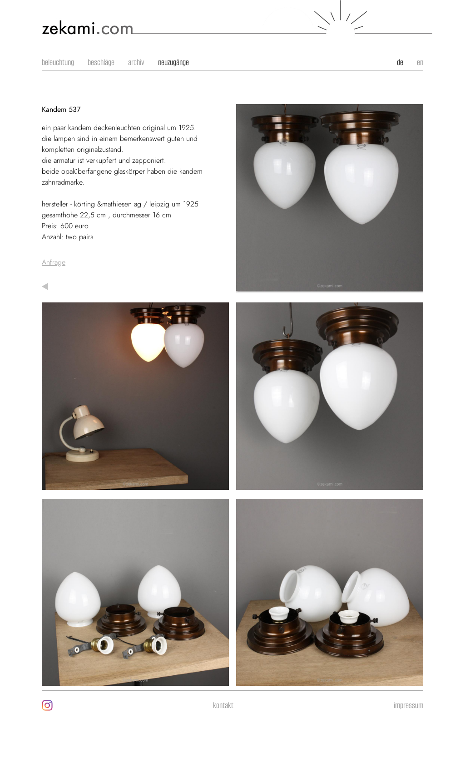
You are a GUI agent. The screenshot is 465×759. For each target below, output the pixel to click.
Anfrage (53, 262)
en (420, 62)
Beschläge (101, 62)
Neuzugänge (173, 62)
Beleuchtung (58, 62)
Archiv (136, 62)
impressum (408, 705)
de (400, 62)
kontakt (223, 705)
